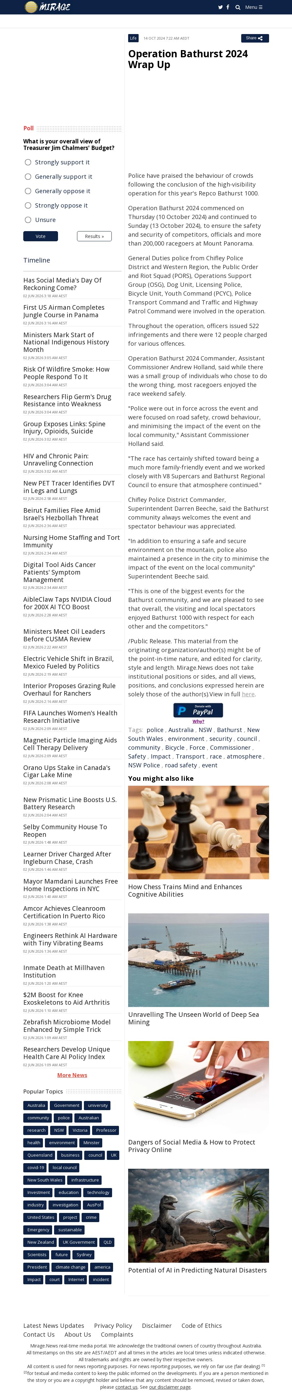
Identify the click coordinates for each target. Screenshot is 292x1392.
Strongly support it (62, 162)
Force (197, 747)
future (61, 1254)
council (247, 738)
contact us (126, 1387)
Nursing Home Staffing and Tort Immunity (71, 541)
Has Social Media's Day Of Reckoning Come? (62, 284)
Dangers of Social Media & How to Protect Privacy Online (191, 1146)
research (37, 1130)
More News (72, 1075)
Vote (41, 236)
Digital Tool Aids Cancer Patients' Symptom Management (59, 572)
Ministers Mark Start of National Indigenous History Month (66, 342)
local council (65, 1167)
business (70, 1155)
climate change (71, 1267)
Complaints (117, 1334)
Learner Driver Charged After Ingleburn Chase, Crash (67, 858)
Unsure (45, 220)
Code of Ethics (202, 1325)
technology (98, 1192)
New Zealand (41, 1242)
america (102, 1267)
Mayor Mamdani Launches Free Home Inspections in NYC (70, 885)
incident (101, 1279)
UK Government (79, 1242)
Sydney (84, 1254)
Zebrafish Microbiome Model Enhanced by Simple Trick (67, 1026)
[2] (25, 1372)
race (216, 756)
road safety (181, 765)
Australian (89, 1118)
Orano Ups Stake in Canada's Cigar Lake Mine (66, 771)
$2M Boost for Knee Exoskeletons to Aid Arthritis (66, 999)
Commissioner (230, 747)
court (54, 1279)
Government (66, 1105)
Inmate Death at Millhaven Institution (64, 971)
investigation (65, 1205)
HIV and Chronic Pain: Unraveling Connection (58, 460)
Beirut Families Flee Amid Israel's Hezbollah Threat (62, 514)
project (70, 1217)
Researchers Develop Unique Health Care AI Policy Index (66, 1053)
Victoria (80, 1130)
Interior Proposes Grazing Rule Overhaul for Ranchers (69, 690)
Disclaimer (157, 1325)
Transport (190, 756)
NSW (205, 730)
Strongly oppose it (61, 205)
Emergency (38, 1230)
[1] (263, 1365)
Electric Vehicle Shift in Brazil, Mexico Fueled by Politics (68, 662)
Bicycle (175, 747)
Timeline (36, 260)
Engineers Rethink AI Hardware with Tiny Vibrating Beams (70, 939)
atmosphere (244, 756)
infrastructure (85, 1180)
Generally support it (63, 176)
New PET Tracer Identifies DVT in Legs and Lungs (69, 487)
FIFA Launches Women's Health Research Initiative (70, 717)
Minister (92, 1142)
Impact (161, 756)
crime (91, 1217)
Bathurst (229, 730)
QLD (108, 1242)
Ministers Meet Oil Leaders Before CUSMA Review (64, 635)
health (34, 1142)
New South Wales (45, 1180)
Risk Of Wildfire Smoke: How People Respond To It (66, 373)
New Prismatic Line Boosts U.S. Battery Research (70, 804)
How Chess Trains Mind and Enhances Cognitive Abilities (185, 891)
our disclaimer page (170, 1387)
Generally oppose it (62, 191)
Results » (94, 236)
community (144, 747)
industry (36, 1205)
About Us (78, 1334)
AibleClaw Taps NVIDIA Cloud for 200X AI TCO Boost (67, 603)
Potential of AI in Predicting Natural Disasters (197, 1270)
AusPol (94, 1205)
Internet (76, 1279)
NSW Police (144, 765)
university (98, 1105)
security (220, 738)
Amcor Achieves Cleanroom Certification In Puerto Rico (64, 912)
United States (41, 1217)
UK (114, 1155)
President (37, 1267)
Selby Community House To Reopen (65, 831)
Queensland (40, 1155)
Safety (137, 756)
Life (133, 38)
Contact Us (39, 1334)
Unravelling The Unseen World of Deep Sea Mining (193, 1018)
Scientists (37, 1254)
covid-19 (36, 1167)
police (155, 730)
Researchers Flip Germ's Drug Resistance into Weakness (67, 401)
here (248, 694)
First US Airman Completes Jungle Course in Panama (64, 311)
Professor (106, 1130)
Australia (181, 730)
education (69, 1192)
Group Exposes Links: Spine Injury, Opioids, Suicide (64, 428)
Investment (39, 1192)
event (210, 765)
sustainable (70, 1230)
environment (186, 738)
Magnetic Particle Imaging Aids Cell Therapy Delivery (70, 744)
